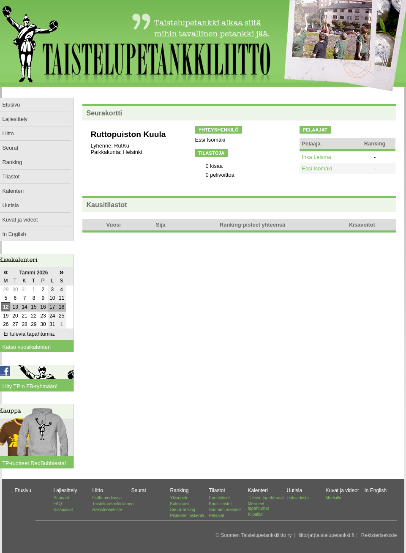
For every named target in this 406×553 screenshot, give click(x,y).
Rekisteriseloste (108, 509)
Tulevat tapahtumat (266, 498)
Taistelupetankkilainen (113, 503)
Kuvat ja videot (342, 490)
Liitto (98, 490)
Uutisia (294, 490)
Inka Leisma (316, 157)
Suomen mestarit (225, 509)
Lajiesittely (65, 490)
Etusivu (23, 490)
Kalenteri (258, 490)
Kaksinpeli (180, 503)
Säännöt (61, 498)
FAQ (58, 503)
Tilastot (217, 490)
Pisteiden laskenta (187, 515)
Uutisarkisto (298, 498)
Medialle (333, 498)
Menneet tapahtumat (258, 506)
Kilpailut (255, 514)
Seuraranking (182, 509)
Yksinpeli (178, 498)
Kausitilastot (220, 503)
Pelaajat (216, 515)
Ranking (179, 490)
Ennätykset (219, 498)
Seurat (138, 490)
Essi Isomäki (317, 168)
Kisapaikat (63, 509)
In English (376, 490)
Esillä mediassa (107, 498)
